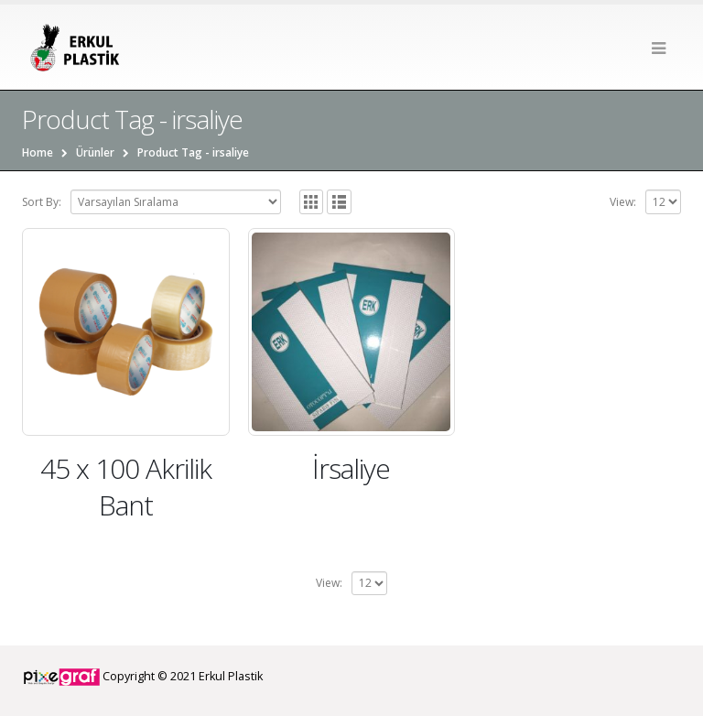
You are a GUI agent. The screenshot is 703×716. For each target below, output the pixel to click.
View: (623, 202)
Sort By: (41, 202)
